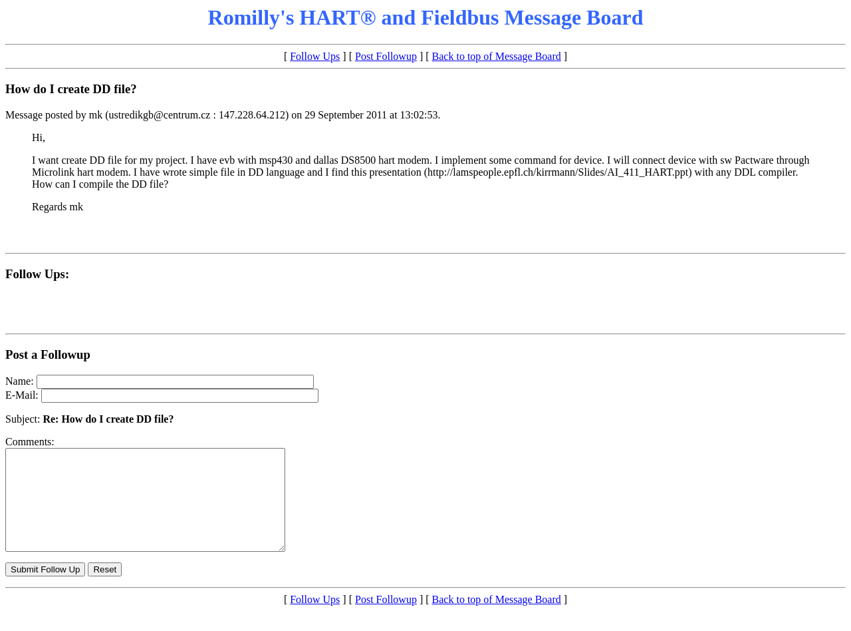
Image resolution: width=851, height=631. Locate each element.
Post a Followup (47, 354)
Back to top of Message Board (496, 56)
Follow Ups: (37, 274)
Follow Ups (315, 56)
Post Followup (386, 56)
